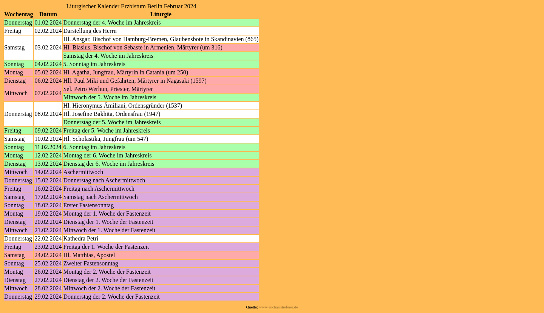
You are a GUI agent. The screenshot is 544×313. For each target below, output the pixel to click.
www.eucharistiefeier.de (278, 307)
